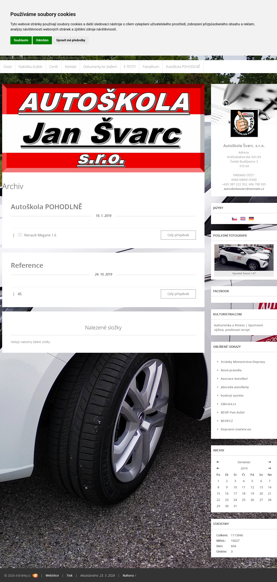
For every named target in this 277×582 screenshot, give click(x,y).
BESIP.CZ (227, 421)
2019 (244, 468)
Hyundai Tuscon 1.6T (244, 273)
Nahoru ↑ (129, 575)
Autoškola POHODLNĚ (183, 66)
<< (218, 462)
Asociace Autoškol (234, 379)
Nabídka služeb (30, 66)
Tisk (69, 575)
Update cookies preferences (20, 58)
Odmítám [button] (42, 40)
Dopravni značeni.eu (236, 429)
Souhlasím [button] (21, 40)
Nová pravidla (231, 370)
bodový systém (232, 395)
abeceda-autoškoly (235, 387)
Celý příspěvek (178, 235)
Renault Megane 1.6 (40, 235)
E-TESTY (130, 66)
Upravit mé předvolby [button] (70, 40)
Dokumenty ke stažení (100, 66)
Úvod (7, 66)
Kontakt (70, 66)
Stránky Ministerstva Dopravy (243, 362)
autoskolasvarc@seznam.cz (244, 189)
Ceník (53, 66)
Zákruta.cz (228, 404)
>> (269, 462)
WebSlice (52, 575)
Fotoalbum (151, 66)
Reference (27, 265)
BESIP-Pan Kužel (233, 412)
